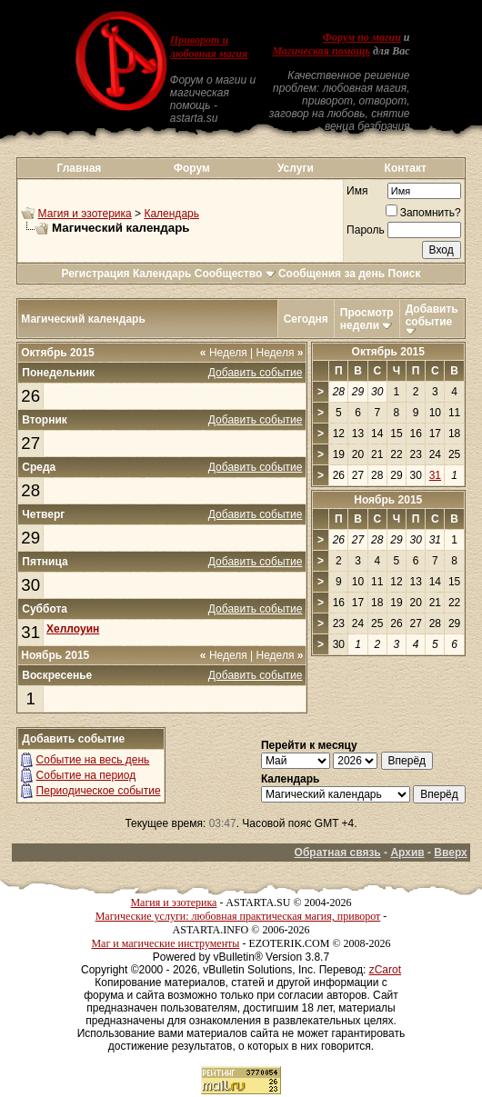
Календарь (171, 213)
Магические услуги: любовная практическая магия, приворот (238, 916)
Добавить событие (432, 315)
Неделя (223, 352)
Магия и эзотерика (85, 213)
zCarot (385, 969)
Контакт (406, 168)
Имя (356, 190)
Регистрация (95, 273)
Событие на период (86, 775)
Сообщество (235, 273)
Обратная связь (338, 852)
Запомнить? (423, 212)
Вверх (450, 852)
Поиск (404, 273)
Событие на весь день (93, 759)
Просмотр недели (367, 319)
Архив (407, 852)
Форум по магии (362, 37)
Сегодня (306, 319)
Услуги (295, 168)
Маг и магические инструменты (165, 943)
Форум (192, 168)
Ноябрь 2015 (388, 500)
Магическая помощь (321, 51)
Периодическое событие (98, 790)
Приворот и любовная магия (208, 47)
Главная (79, 168)
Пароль (365, 230)
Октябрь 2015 (388, 351)
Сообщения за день (331, 273)
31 (30, 632)
